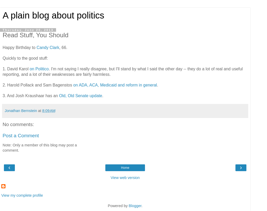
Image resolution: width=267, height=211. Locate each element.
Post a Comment (21, 135)
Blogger (135, 206)
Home (125, 168)
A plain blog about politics (53, 15)
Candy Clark (48, 47)
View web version (125, 178)
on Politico (39, 69)
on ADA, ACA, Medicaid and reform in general (115, 85)
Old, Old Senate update (80, 96)
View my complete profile (22, 195)
